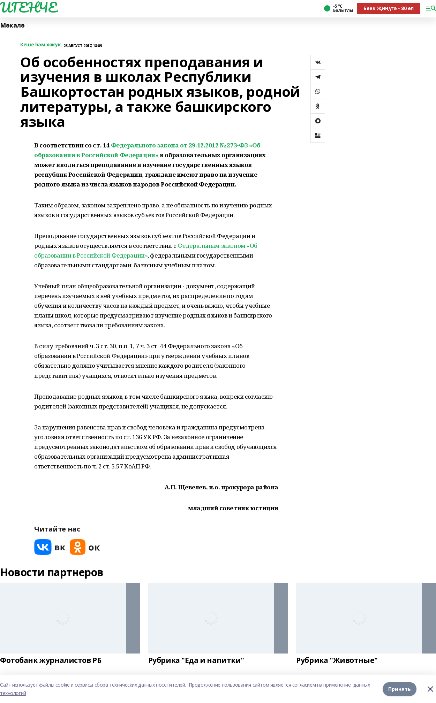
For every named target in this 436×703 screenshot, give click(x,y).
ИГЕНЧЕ (28, 7)
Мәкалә (12, 25)
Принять (399, 689)
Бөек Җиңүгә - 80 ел (388, 8)
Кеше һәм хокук (40, 45)
